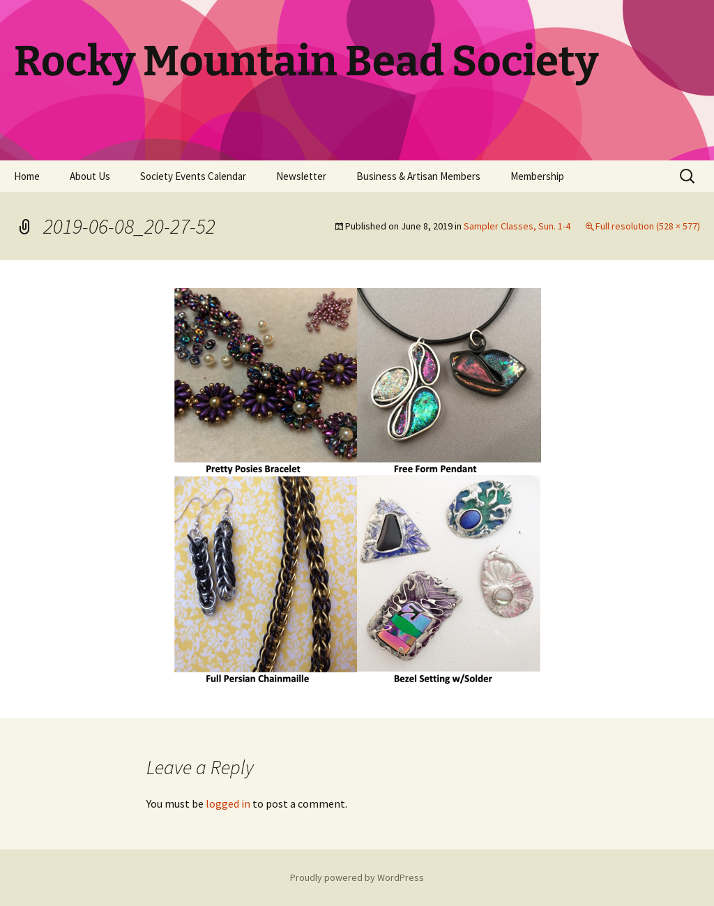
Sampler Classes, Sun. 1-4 (517, 226)
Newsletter (301, 176)
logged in (228, 803)
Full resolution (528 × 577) (647, 226)
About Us (90, 176)
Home (27, 176)
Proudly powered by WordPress (357, 877)
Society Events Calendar (193, 176)
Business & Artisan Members (418, 176)
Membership (537, 176)
